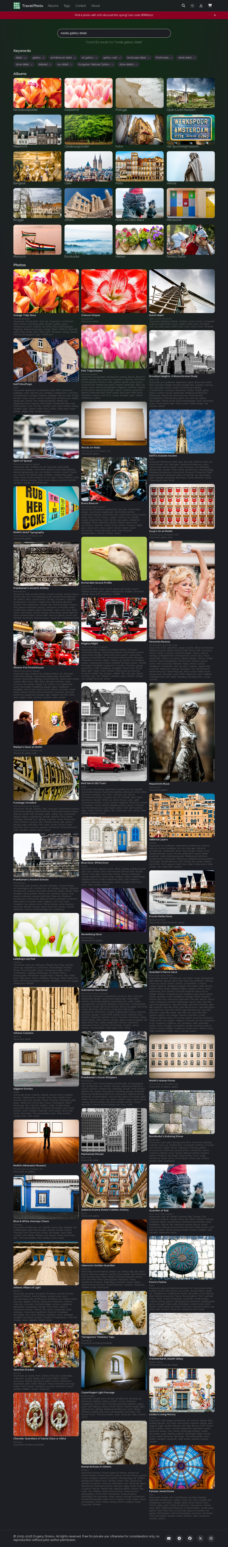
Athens (17, 1036)
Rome (84, 1213)
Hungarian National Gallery (95, 64)
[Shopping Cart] (210, 5)
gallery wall (112, 57)
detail (21, 57)
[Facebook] (190, 1538)
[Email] (169, 1538)
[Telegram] (179, 1538)
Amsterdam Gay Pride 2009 (163, 645)
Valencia (85, 1269)
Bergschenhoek (157, 919)
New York (154, 379)
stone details (128, 64)
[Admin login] (201, 5)
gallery (39, 57)
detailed (44, 64)
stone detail (24, 64)
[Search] (183, 5)
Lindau (153, 1418)
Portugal (17, 1224)
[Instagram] (211, 1538)
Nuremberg (87, 937)
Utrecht (17, 962)
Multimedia (164, 57)
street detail (186, 57)
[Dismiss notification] (215, 15)
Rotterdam (86, 586)
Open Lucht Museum (160, 318)
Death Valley (155, 1362)
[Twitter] (200, 1538)
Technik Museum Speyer (26, 464)
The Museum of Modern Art (95, 451)
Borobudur (154, 1139)
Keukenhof (87, 318)
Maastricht (154, 787)
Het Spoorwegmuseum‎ (93, 506)
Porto (151, 1285)
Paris (151, 1495)
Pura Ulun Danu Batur (161, 975)
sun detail (64, 64)
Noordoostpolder (21, 318)
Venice (17, 1373)
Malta (84, 866)
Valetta (153, 843)
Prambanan (19, 591)
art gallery (89, 57)
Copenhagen (88, 1396)
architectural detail (63, 57)
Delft (15, 387)
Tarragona (86, 1340)
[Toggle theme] (192, 5)
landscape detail (138, 57)
